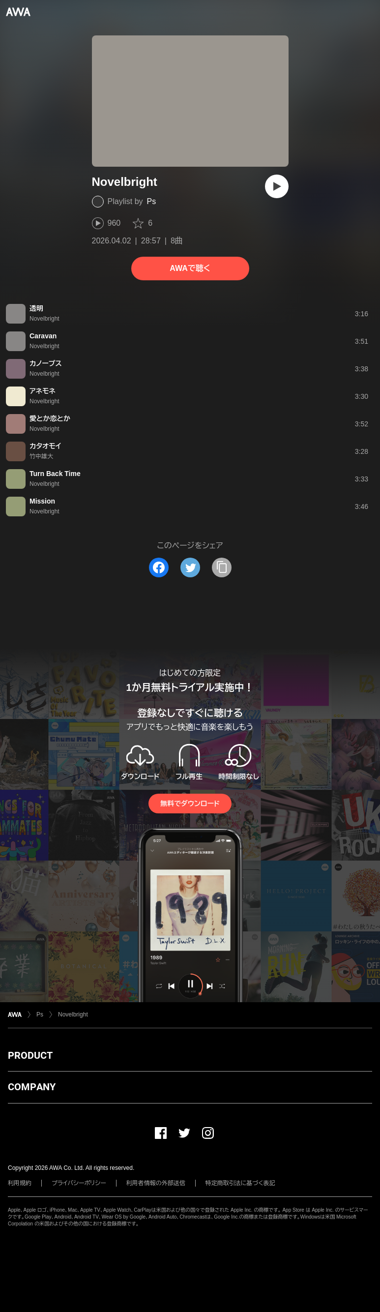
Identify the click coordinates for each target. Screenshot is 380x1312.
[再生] (277, 186)
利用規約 (19, 1183)
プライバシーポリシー (79, 1183)
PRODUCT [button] (30, 1055)
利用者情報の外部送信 (155, 1183)
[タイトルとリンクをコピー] (222, 567)
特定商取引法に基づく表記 (240, 1183)
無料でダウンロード (189, 803)
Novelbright (73, 1014)
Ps (151, 201)
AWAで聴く (190, 268)
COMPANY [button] (32, 1087)
